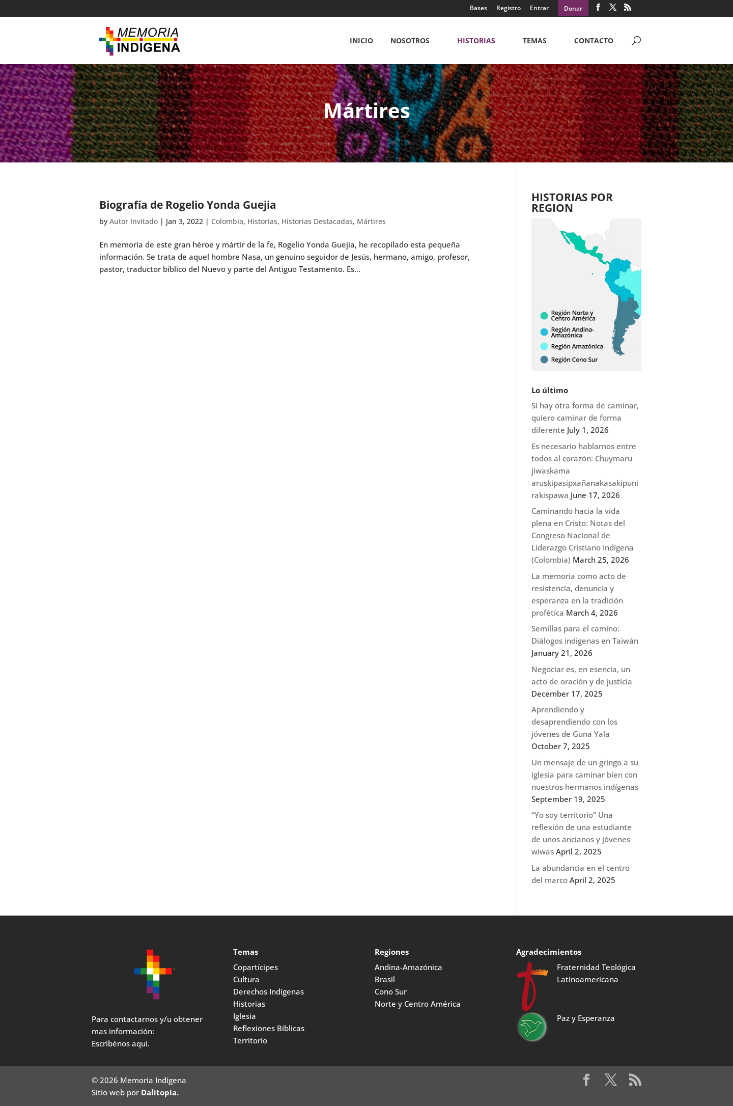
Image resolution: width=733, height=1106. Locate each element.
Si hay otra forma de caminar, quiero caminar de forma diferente (585, 417)
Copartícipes (255, 967)
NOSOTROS (410, 41)
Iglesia (244, 1016)
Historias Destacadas (317, 221)
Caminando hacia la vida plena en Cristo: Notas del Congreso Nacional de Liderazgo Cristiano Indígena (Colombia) (582, 535)
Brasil (385, 979)
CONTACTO (593, 41)
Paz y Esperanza (586, 1018)
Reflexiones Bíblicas (268, 1028)
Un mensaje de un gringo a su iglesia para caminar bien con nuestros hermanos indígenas (584, 774)
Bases (478, 8)
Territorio (250, 1040)
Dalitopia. (160, 1092)
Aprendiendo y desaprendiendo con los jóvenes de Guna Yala (574, 721)
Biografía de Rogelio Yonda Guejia (187, 205)
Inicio (361, 41)
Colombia (227, 221)
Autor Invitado (133, 221)
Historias (476, 41)
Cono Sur (391, 991)
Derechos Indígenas (268, 991)
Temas (535, 41)
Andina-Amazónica (408, 967)
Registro (508, 8)
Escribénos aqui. (121, 1043)
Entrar (539, 8)
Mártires (371, 221)
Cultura (246, 979)
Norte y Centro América (418, 1004)
